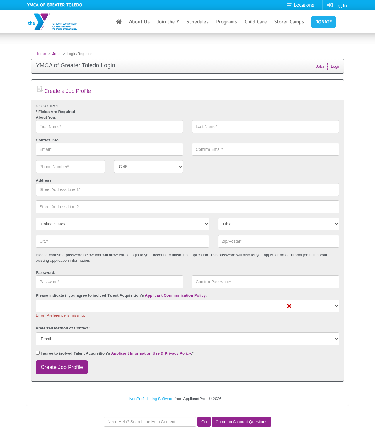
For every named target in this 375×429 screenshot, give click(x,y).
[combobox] (148, 166)
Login (335, 66)
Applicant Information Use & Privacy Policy (151, 353)
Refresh (239, 398)
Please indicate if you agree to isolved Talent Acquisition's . (121, 295)
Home (40, 54)
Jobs (56, 54)
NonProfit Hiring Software (151, 398)
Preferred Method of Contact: (63, 328)
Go (204, 421)
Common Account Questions (241, 421)
